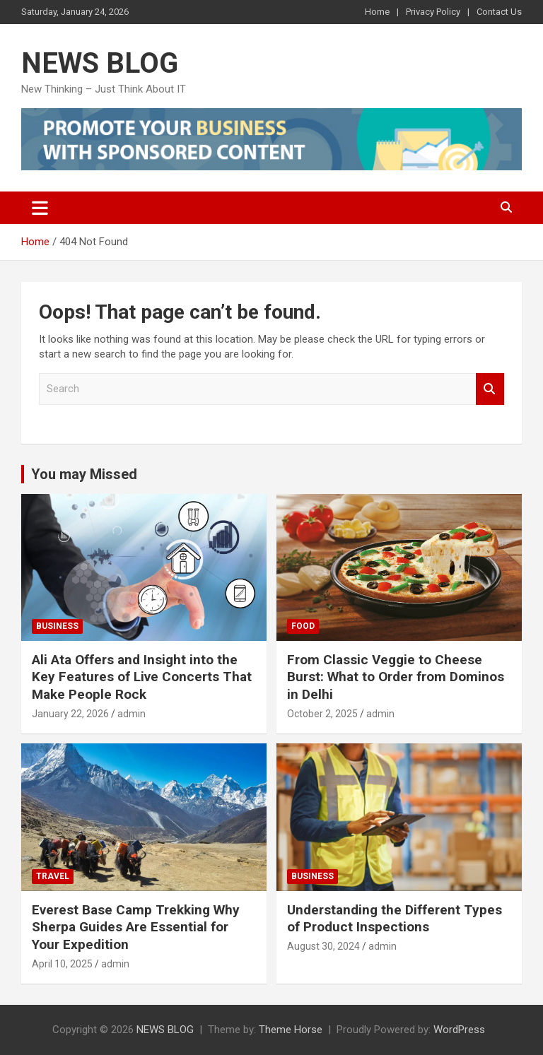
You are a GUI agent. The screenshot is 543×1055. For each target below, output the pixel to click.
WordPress (459, 1029)
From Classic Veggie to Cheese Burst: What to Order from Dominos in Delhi (395, 677)
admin (131, 713)
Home (377, 11)
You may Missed (84, 474)
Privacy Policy (433, 11)
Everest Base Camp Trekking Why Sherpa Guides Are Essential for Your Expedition (136, 927)
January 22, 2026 (70, 713)
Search (490, 389)
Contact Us (499, 11)
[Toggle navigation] (40, 207)
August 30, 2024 (323, 946)
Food (303, 626)
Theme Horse (290, 1029)
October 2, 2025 (322, 713)
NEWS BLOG (99, 63)
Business (57, 626)
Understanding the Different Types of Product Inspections (394, 919)
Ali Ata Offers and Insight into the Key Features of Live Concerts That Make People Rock (142, 677)
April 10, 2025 (62, 963)
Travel (52, 876)
